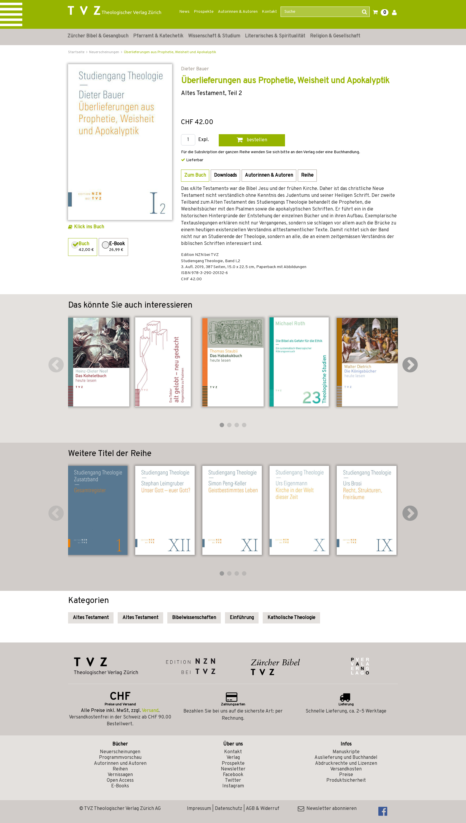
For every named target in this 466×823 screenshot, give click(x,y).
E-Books (120, 786)
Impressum (199, 809)
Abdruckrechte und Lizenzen (346, 764)
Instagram (233, 786)
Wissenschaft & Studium (214, 36)
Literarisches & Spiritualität (275, 36)
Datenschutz (228, 809)
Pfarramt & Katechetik (158, 36)
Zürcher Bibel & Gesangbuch (97, 36)
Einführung (242, 618)
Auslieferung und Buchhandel (345, 758)
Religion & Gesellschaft (335, 36)
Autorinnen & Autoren (238, 11)
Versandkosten (346, 769)
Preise (346, 775)
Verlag (233, 758)
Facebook (233, 775)
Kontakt (269, 11)
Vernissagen (120, 775)
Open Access (120, 781)
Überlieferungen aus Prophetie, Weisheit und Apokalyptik (170, 52)
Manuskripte (346, 752)
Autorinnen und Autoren (120, 764)
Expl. (203, 140)
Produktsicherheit (346, 781)
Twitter (233, 781)
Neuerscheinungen (120, 752)
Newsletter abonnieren (327, 809)
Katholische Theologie (291, 618)
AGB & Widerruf (262, 809)
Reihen (120, 769)
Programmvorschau (120, 758)
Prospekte (204, 11)
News (184, 11)
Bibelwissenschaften (194, 618)
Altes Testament (91, 618)
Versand (150, 711)
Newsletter (233, 769)
